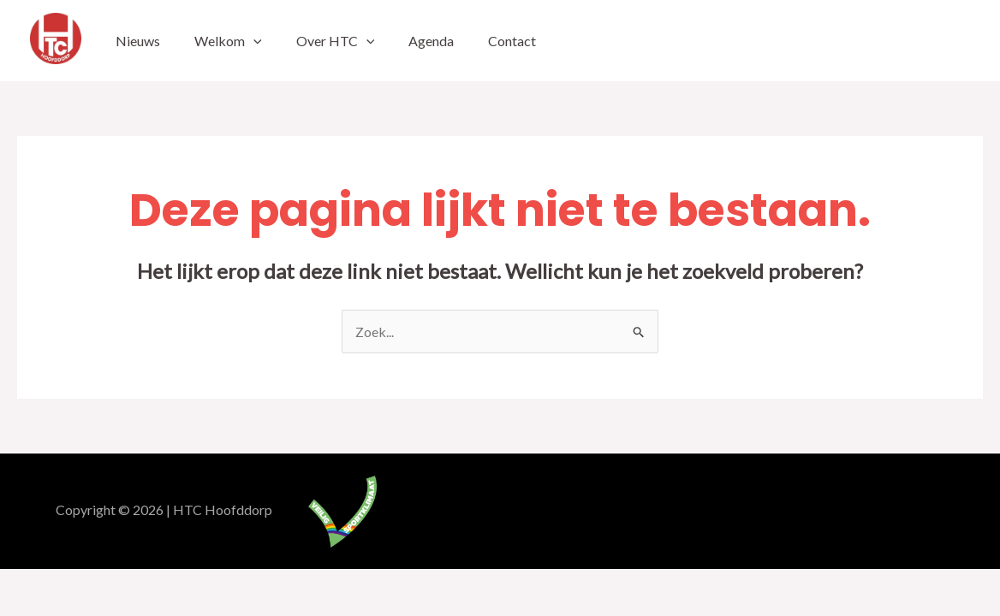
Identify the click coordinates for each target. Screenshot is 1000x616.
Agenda (431, 41)
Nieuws (138, 41)
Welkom (228, 41)
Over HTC (335, 41)
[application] (253, 41)
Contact (512, 41)
